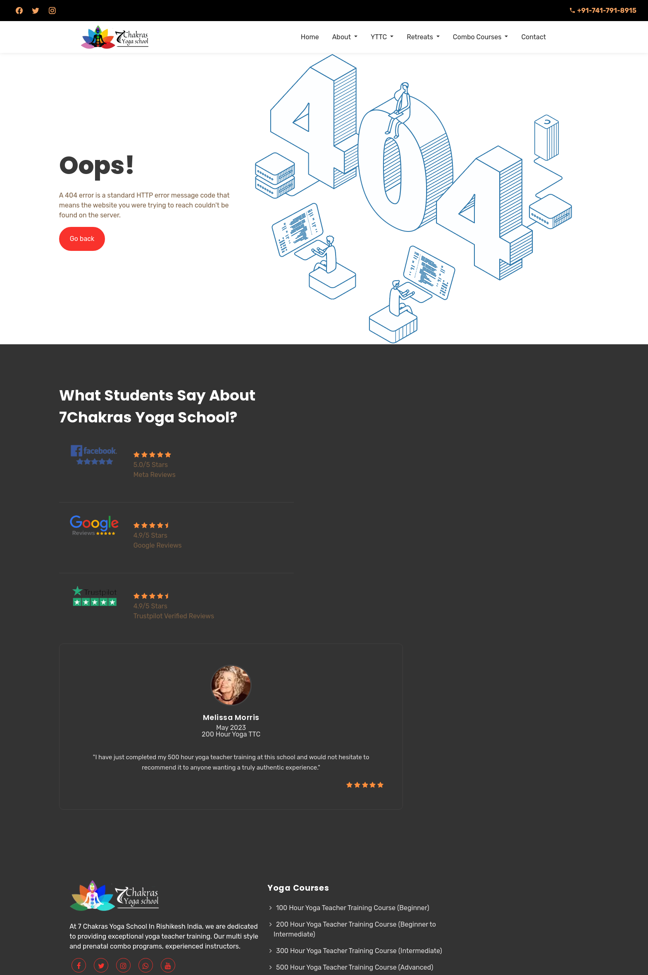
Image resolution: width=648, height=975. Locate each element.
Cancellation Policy (367, 808)
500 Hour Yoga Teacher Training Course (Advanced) (258, 859)
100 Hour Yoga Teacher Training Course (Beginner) (258, 780)
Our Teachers (358, 775)
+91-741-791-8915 (602, 10)
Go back (93, 239)
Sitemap (405, 792)
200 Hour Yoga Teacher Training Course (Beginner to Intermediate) (261, 806)
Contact (420, 808)
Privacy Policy (359, 792)
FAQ (396, 775)
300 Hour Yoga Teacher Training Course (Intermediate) (258, 833)
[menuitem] (310, 37)
